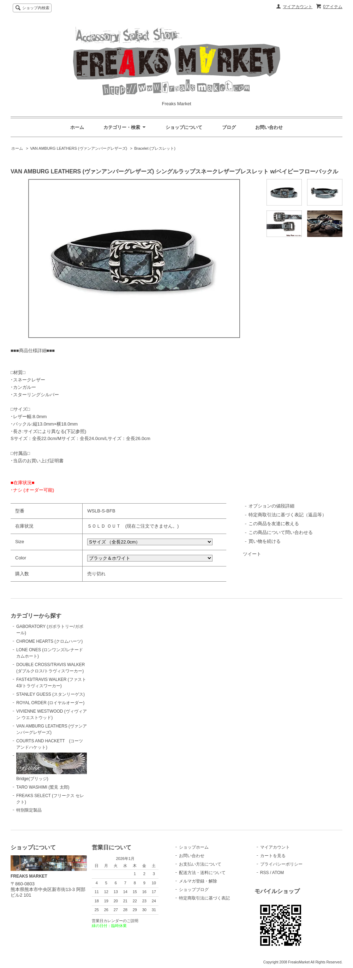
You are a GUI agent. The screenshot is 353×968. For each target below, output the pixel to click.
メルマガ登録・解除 (198, 881)
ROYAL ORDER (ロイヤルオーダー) (50, 702)
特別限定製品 (29, 810)
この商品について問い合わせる (281, 532)
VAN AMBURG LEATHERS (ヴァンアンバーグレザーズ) (78, 148)
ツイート (252, 554)
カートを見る (273, 855)
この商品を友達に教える (274, 523)
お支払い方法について (200, 864)
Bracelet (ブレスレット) (154, 148)
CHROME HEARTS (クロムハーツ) (49, 641)
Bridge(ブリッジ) (51, 767)
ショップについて (184, 127)
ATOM (278, 872)
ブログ (229, 127)
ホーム (77, 127)
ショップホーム (194, 847)
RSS (264, 872)
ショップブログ (194, 889)
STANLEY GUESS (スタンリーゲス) (50, 694)
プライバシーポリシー (281, 864)
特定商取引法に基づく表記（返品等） (288, 514)
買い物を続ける (265, 541)
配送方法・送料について (202, 872)
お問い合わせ (269, 127)
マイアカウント (297, 6)
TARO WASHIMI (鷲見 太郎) (43, 787)
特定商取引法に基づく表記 (204, 898)
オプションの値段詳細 (271, 506)
